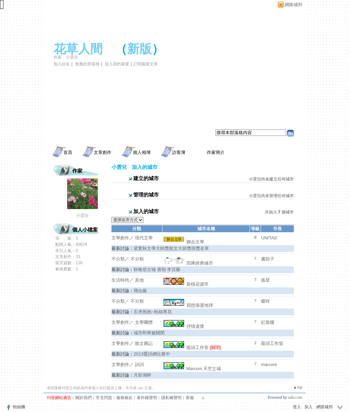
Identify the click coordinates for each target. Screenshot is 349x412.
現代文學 (144, 237)
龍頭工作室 (186, 347)
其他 (139, 280)
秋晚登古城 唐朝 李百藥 (157, 269)
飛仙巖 (140, 290)
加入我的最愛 (117, 64)
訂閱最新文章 (145, 64)
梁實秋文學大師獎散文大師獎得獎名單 (171, 248)
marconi (269, 364)
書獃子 (267, 259)
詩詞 (139, 364)
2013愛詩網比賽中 (152, 353)
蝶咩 (265, 301)
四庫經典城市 (188, 263)
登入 (297, 407)
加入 (308, 407)
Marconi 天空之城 (192, 368)
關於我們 (83, 397)
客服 (190, 397)
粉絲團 (19, 407)
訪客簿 (178, 152)
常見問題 (104, 397)
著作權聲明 (147, 397)
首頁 (67, 152)
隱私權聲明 (171, 397)
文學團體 (144, 322)
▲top (297, 387)
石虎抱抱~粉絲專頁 (153, 311)
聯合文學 (184, 241)
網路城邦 (293, 4)
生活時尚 (120, 280)
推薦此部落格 (87, 64)
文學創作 (120, 237)
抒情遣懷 (184, 326)
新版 (139, 49)
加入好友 (62, 64)
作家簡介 (216, 152)
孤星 (265, 280)
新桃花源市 (186, 284)
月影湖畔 (142, 375)
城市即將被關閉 (149, 332)
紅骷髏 (267, 322)
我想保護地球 (188, 305)
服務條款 (124, 397)
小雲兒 (82, 215)
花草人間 (78, 49)
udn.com (295, 397)
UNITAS (269, 237)
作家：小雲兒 (66, 57)
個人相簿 (142, 152)
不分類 (118, 259)
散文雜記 (144, 343)
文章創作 (102, 152)
